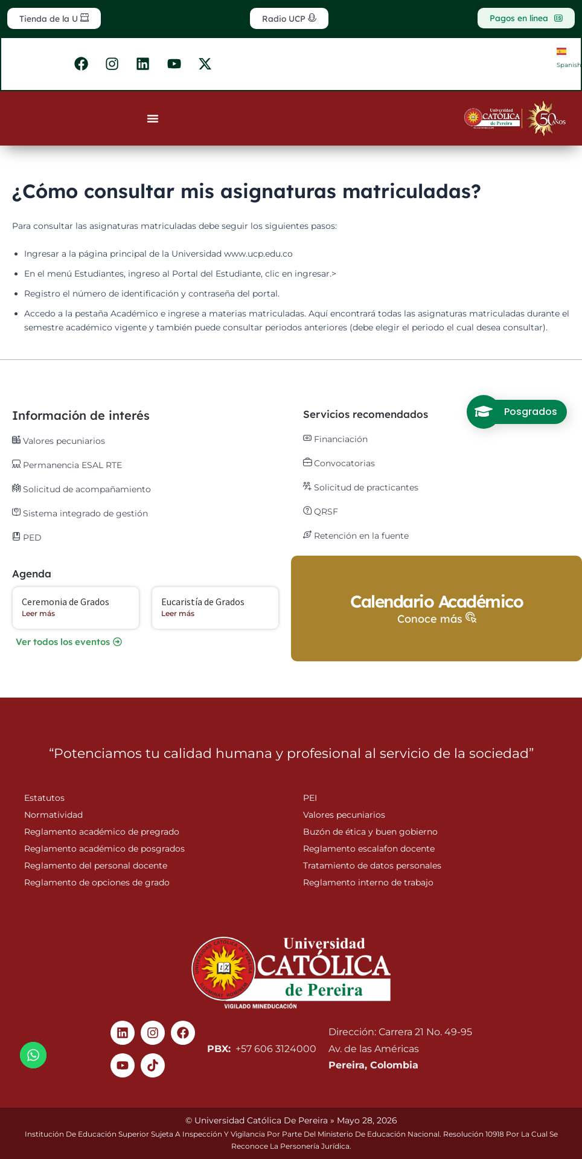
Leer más (38, 614)
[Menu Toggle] (153, 121)
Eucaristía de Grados (203, 603)
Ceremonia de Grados (65, 603)
